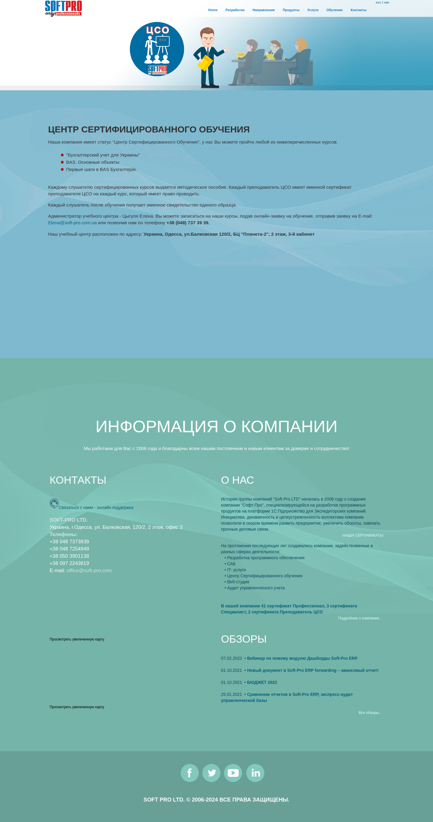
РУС (378, 2)
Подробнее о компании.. (359, 618)
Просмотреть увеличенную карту (77, 639)
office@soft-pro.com (89, 570)
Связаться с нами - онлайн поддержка (96, 507)
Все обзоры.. (369, 713)
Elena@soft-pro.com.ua (72, 222)
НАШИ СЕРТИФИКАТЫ (362, 535)
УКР (386, 2)
